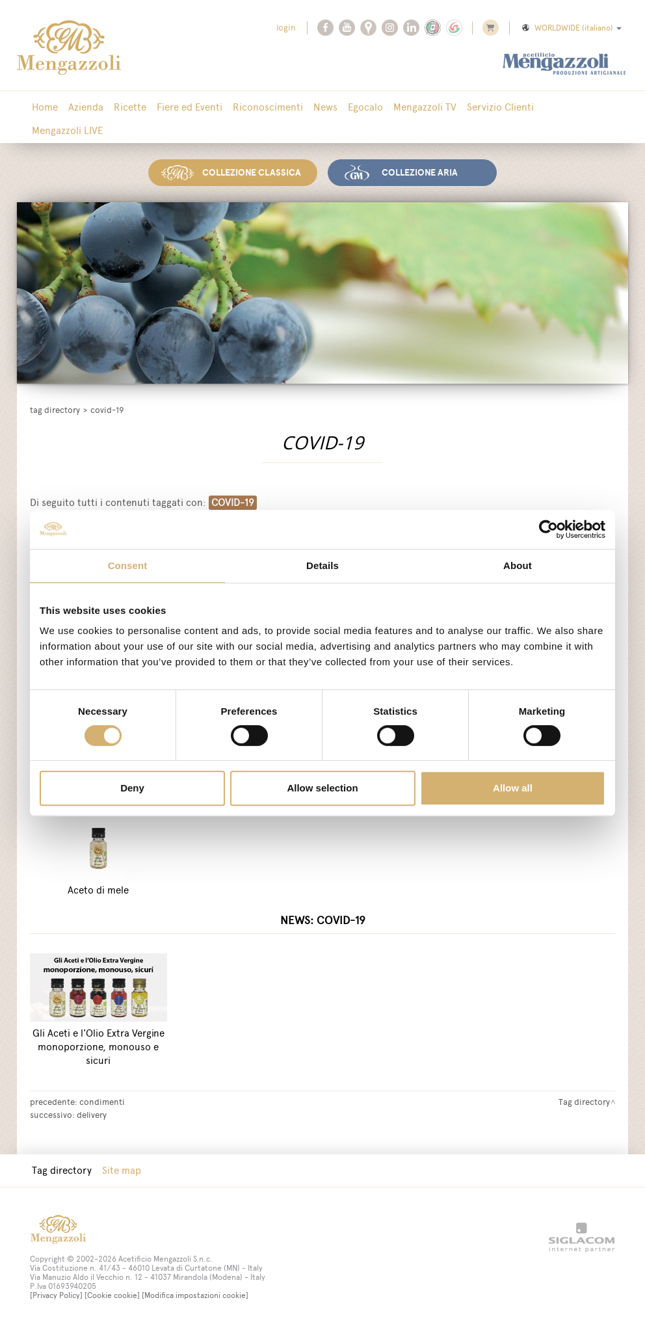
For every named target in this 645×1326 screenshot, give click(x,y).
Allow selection (322, 787)
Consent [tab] (128, 565)
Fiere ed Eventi (189, 107)
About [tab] (517, 565)
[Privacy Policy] (56, 1295)
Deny (132, 787)
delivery (92, 1114)
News (325, 107)
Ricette (130, 107)
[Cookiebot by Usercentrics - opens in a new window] (548, 529)
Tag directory (55, 410)
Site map (121, 1170)
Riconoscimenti (268, 107)
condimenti (102, 1101)
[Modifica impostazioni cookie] (195, 1295)
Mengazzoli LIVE (67, 130)
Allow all (513, 787)
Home (45, 107)
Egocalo (365, 107)
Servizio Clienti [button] (500, 107)
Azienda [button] (85, 107)
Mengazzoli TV (424, 107)
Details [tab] (322, 565)
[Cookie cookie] (112, 1295)
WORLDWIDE (571, 28)
